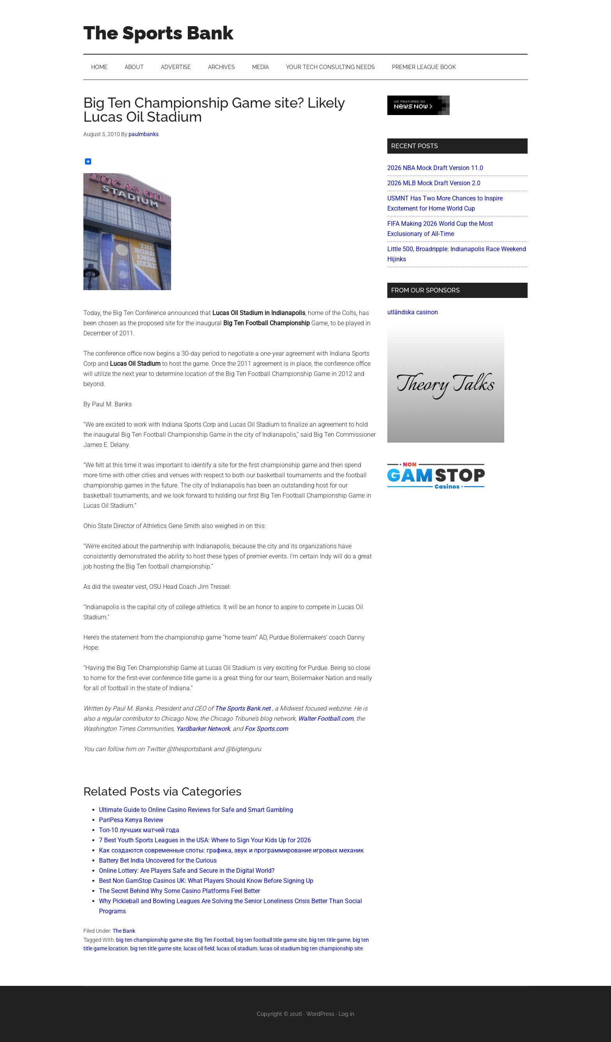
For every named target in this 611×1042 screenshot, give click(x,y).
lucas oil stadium (237, 948)
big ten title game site (155, 948)
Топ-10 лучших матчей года (139, 830)
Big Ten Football (214, 940)
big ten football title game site (271, 940)
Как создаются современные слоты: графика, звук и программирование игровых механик (231, 850)
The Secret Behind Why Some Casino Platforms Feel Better (179, 891)
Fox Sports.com (266, 728)
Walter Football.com (325, 718)
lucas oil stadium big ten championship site (311, 948)
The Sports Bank (158, 33)
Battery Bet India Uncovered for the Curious (158, 860)
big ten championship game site (154, 940)
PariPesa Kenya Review (131, 820)
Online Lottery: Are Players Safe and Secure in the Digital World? (187, 870)
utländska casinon (412, 312)
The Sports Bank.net (242, 708)
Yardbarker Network (203, 728)
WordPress (320, 1014)
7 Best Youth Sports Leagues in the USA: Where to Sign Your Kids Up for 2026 (205, 840)
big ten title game (329, 940)
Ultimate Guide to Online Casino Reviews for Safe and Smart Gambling (196, 809)
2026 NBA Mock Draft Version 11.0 (435, 168)
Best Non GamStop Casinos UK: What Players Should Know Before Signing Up (206, 880)
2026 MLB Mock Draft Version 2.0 (433, 183)
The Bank (124, 931)
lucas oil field (199, 948)
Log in (346, 1014)
